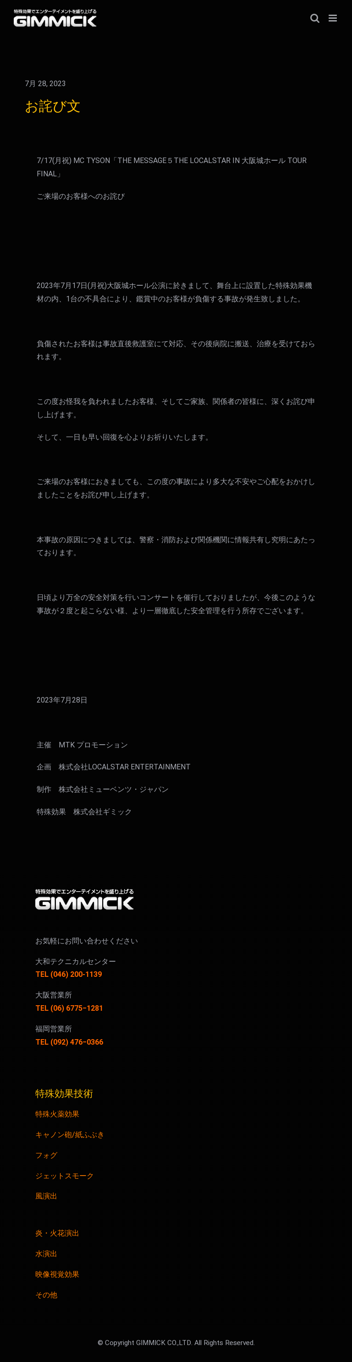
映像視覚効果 (57, 1274)
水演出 (46, 1253)
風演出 (46, 1196)
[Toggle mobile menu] (333, 18)
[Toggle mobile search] (314, 18)
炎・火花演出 (57, 1233)
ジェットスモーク (64, 1176)
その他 (46, 1295)
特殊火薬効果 (57, 1114)
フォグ (46, 1155)
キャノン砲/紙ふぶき (69, 1134)
